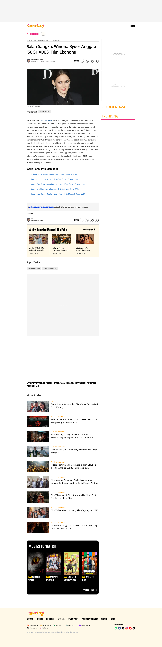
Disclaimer (50, 618)
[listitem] (43, 34)
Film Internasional (58, 416)
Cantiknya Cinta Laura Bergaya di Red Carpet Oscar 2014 (55, 189)
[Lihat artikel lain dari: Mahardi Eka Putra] (89, 229)
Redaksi (40, 618)
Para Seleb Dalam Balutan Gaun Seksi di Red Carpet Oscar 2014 (58, 194)
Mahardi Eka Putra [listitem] (37, 60)
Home (28, 40)
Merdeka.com (84, 625)
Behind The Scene (34, 269)
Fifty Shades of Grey (50, 269)
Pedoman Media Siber (90, 618)
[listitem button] (92, 61)
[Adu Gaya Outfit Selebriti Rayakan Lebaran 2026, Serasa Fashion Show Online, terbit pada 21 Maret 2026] (85, 244)
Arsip (113, 618)
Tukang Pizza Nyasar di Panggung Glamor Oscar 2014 (54, 174)
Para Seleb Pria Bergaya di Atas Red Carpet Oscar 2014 (54, 179)
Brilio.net (44, 628)
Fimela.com (32, 628)
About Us (30, 618)
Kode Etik (61, 618)
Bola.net (57, 625)
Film (34, 40)
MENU (132, 26)
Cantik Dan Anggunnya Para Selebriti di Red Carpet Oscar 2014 (57, 184)
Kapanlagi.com (46, 625)
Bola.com (70, 625)
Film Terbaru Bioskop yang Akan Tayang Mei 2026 (74, 510)
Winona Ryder (55, 40)
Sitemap (104, 618)
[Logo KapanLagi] (35, 26)
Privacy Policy (73, 618)
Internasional (43, 40)
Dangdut (54, 401)
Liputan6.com (32, 625)
